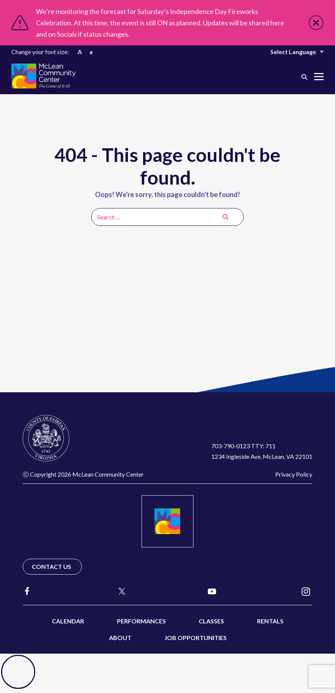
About (120, 637)
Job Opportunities (195, 637)
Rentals (270, 621)
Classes (211, 621)
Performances (141, 621)
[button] (304, 76)
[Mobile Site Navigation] (319, 76)
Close (316, 22)
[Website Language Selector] (292, 51)
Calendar (68, 621)
